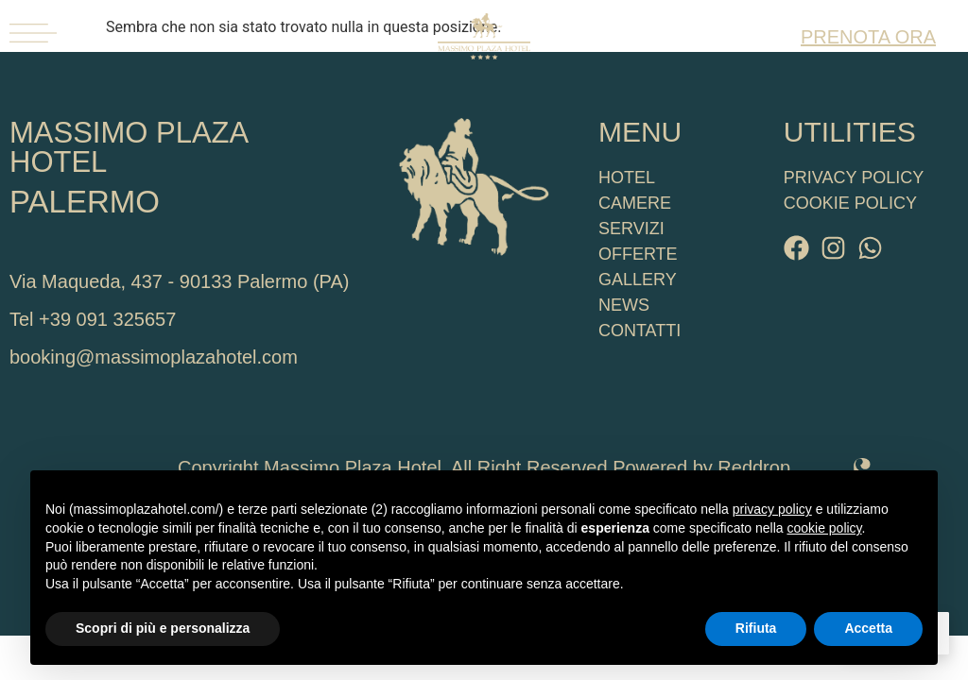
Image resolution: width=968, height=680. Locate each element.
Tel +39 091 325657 (92, 319)
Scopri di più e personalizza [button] (163, 628)
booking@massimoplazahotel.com (153, 357)
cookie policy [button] (823, 528)
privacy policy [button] (772, 509)
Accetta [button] (868, 628)
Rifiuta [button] (756, 628)
